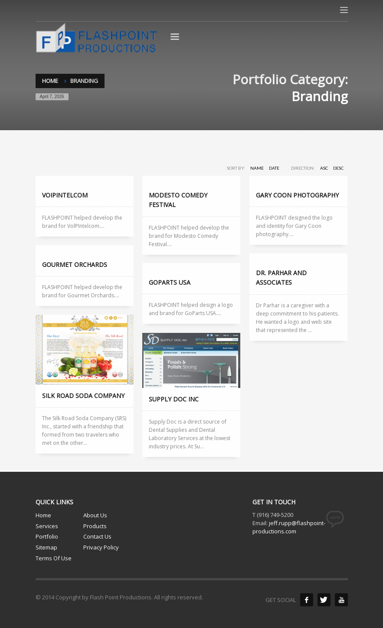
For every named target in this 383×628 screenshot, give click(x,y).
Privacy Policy (101, 547)
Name (257, 168)
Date (274, 168)
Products (95, 526)
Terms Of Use (54, 558)
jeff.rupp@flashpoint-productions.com (288, 527)
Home (43, 515)
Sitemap (46, 547)
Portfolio (47, 536)
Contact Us (97, 536)
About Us (95, 515)
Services (47, 526)
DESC (338, 168)
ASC (324, 168)
